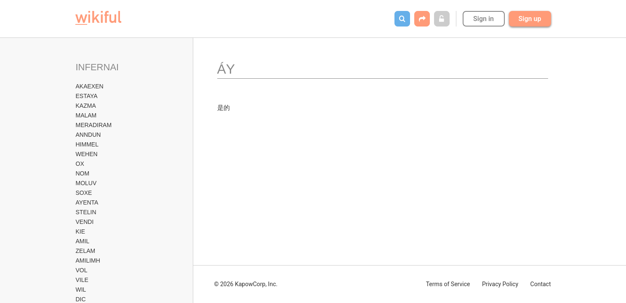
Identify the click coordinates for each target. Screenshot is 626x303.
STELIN (86, 212)
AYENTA (87, 202)
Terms (448, 284)
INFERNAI (97, 67)
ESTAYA (87, 96)
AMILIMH (88, 260)
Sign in (483, 19)
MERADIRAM (94, 125)
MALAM (86, 115)
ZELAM (86, 250)
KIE (80, 231)
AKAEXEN (90, 86)
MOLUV (86, 183)
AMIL (83, 241)
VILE (82, 279)
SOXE (84, 192)
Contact (540, 284)
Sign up (530, 19)
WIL (81, 289)
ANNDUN (88, 134)
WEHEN (87, 154)
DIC (81, 299)
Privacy (500, 284)
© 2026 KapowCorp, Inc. (246, 284)
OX (80, 163)
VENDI (85, 221)
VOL (82, 270)
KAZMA (86, 105)
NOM (83, 173)
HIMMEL (87, 144)
